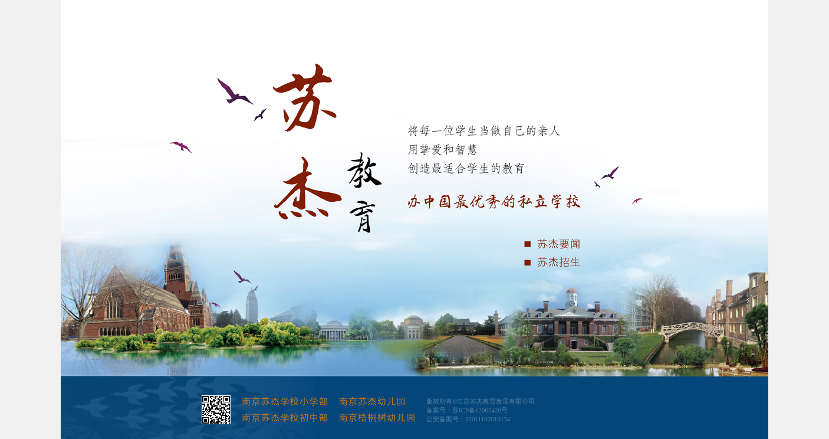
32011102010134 (487, 418)
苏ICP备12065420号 (480, 410)
